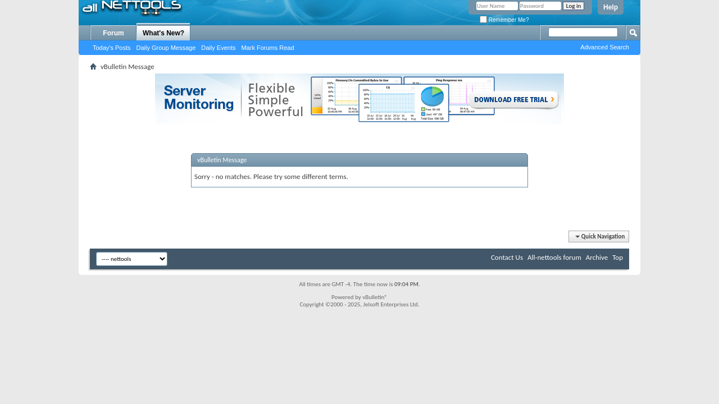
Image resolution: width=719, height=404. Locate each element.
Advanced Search (604, 47)
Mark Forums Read (267, 47)
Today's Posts (112, 47)
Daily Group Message (166, 47)
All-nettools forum (554, 257)
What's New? (163, 33)
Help (610, 7)
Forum (113, 33)
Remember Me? (504, 20)
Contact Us (507, 257)
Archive (597, 257)
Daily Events (218, 47)
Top (617, 257)
